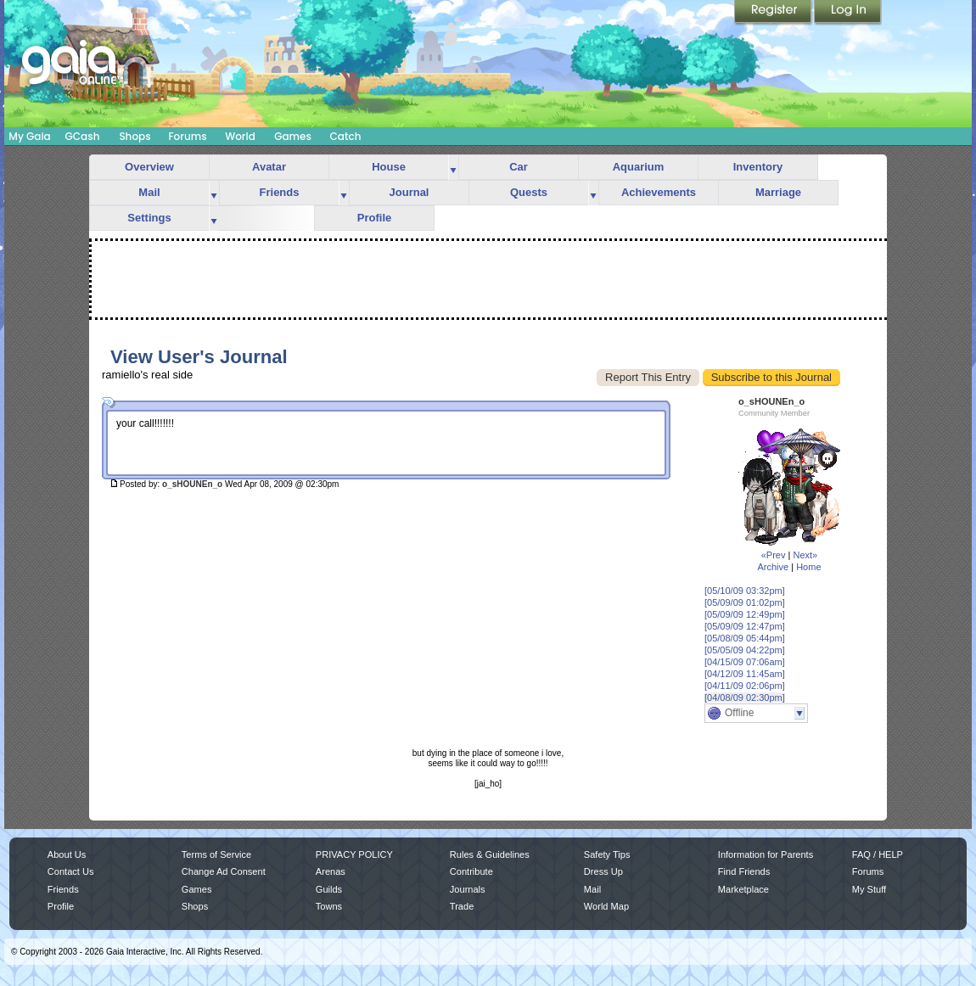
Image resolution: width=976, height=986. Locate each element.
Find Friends (744, 871)
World (240, 136)
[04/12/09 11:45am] (744, 674)
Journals (467, 889)
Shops (134, 136)
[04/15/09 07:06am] (744, 662)
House (389, 166)
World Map (606, 906)
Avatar (269, 166)
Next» (805, 555)
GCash (82, 136)
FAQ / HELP (877, 854)
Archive (772, 567)
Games (292, 136)
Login (848, 12)
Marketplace (743, 889)
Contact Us (71, 871)
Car (518, 166)
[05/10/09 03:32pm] (744, 590)
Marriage (778, 192)
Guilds (329, 889)
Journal (409, 192)
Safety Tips (607, 854)
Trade (462, 906)
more (453, 167)
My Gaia (29, 136)
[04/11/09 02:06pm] (744, 686)
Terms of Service (216, 854)
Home (808, 567)
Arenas (330, 871)
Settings (149, 217)
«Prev (773, 555)
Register (774, 12)
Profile (374, 217)
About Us (67, 854)
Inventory (758, 166)
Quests (528, 192)
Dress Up (603, 871)
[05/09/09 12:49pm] (744, 614)
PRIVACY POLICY (354, 854)
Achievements (658, 192)
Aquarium (639, 166)
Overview (149, 166)
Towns (329, 906)
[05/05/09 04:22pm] (744, 650)
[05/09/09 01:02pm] (744, 602)
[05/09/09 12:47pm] (744, 626)
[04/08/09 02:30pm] (744, 697)
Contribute (471, 871)
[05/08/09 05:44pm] (744, 638)
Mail (149, 192)
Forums (187, 136)
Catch (346, 136)
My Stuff (869, 889)
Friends (280, 192)
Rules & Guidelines (490, 854)
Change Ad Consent (224, 871)
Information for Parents (765, 854)
